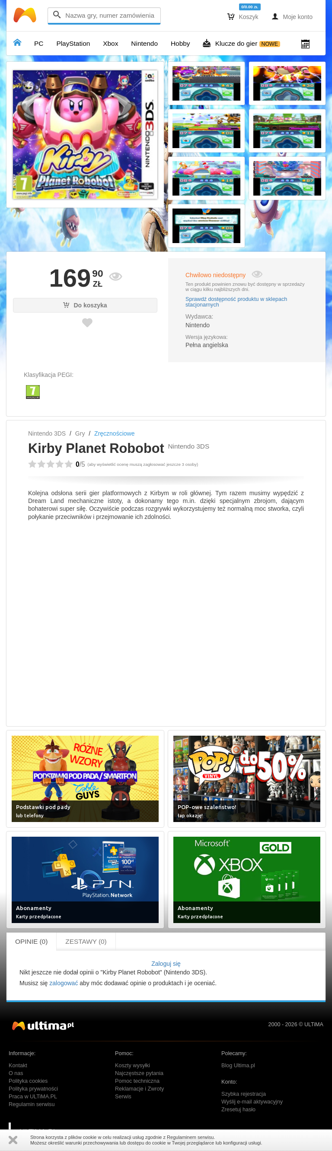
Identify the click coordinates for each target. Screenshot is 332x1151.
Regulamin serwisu (31, 1104)
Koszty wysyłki (132, 1065)
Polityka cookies (28, 1081)
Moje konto (292, 16)
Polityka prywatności (33, 1089)
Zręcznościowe (114, 433)
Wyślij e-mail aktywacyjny (252, 1102)
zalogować (63, 983)
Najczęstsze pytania (139, 1073)
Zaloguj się (166, 963)
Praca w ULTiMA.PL (33, 1097)
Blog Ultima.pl (238, 1065)
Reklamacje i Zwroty (139, 1089)
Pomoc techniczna (137, 1081)
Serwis (123, 1097)
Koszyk (243, 16)
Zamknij (13, 1140)
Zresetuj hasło (238, 1110)
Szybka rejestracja (243, 1094)
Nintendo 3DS (47, 433)
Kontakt (18, 1065)
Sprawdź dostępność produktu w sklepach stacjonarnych (236, 302)
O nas (16, 1073)
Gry (80, 433)
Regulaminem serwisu (190, 1137)
